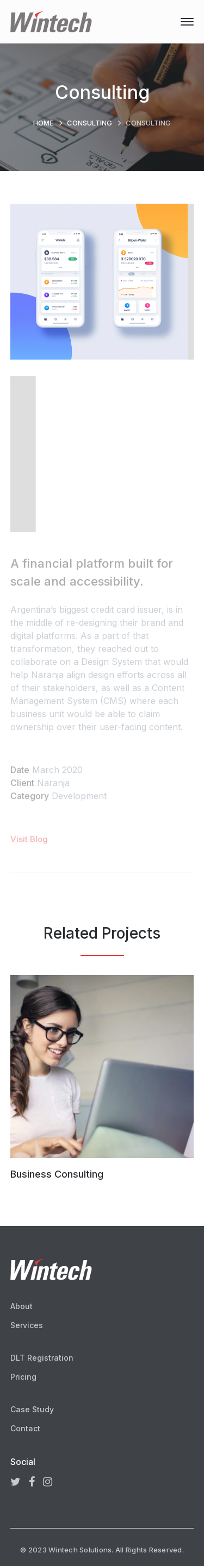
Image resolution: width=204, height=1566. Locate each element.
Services (26, 1325)
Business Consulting (56, 1174)
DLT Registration (41, 1357)
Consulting (89, 122)
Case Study (32, 1409)
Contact (25, 1428)
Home (43, 122)
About (21, 1306)
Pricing (23, 1376)
